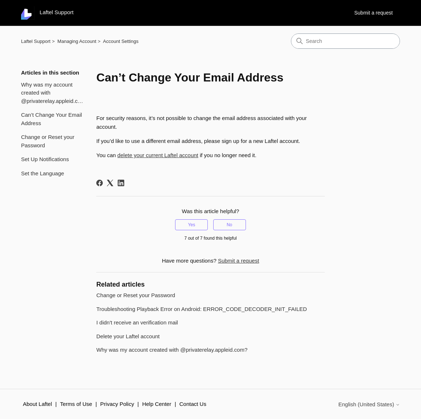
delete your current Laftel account (157, 155)
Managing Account (76, 41)
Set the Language (42, 173)
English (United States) (369, 404)
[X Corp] (110, 183)
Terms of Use (76, 404)
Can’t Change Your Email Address (51, 119)
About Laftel (37, 404)
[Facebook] (99, 183)
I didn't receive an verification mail (137, 322)
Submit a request (373, 13)
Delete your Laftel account (127, 336)
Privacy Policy (117, 404)
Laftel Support (35, 41)
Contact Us (192, 404)
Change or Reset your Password (47, 141)
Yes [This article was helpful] (191, 224)
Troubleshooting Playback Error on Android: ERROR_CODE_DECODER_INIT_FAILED (201, 309)
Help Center (156, 404)
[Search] (345, 41)
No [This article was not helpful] (229, 224)
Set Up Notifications (45, 159)
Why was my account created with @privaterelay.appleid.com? (53, 92)
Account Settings (121, 41)
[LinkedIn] (121, 183)
